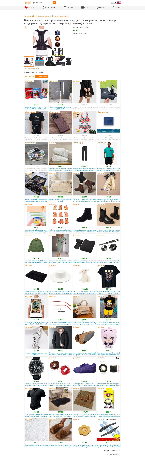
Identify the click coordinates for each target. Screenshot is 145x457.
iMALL (118, 454)
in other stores (41, 76)
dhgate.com (77, 81)
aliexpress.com (30, 112)
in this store (29, 76)
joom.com (52, 143)
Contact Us (115, 451)
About (106, 451)
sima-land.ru (29, 81)
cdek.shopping (78, 143)
